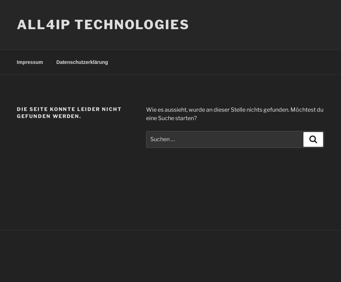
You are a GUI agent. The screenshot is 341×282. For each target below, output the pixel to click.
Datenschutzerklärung (82, 62)
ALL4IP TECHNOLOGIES (103, 24)
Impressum (30, 62)
